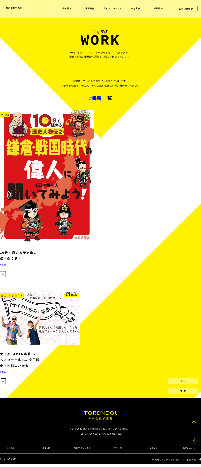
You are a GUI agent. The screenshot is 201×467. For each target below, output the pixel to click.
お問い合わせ (119, 85)
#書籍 (3, 264)
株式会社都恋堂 (14, 8)
